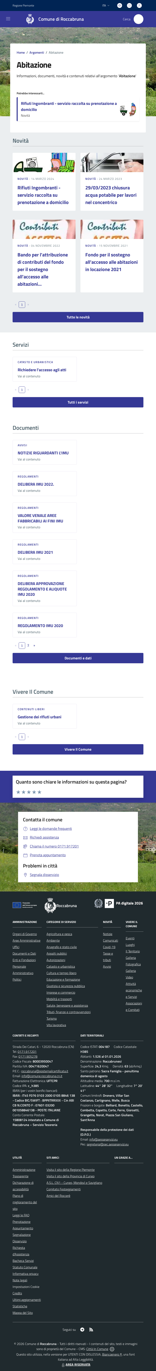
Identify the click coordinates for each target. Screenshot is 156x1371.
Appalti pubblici (57, 953)
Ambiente (53, 940)
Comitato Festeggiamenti (64, 1189)
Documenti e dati (78, 658)
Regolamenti (28, 476)
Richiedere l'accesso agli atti (42, 370)
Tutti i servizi (78, 402)
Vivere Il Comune (78, 749)
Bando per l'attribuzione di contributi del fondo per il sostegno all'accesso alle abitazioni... (42, 269)
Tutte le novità (78, 317)
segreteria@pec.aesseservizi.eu (108, 1144)
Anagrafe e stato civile (62, 946)
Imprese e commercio (61, 992)
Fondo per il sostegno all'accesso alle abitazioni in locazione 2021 (111, 262)
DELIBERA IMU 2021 (35, 552)
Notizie (107, 933)
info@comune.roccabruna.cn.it (42, 1076)
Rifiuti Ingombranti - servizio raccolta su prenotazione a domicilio (69, 106)
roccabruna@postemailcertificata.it (44, 1071)
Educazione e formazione (63, 979)
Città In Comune (97, 1348)
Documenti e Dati (24, 953)
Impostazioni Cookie (26, 1286)
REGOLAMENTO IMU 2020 (40, 625)
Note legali (20, 1280)
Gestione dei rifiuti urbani (39, 717)
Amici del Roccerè (58, 1195)
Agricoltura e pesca (59, 933)
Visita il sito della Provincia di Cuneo (70, 1176)
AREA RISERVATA (75, 1364)
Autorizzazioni (56, 959)
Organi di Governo (25, 933)
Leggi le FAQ (21, 1215)
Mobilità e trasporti (59, 998)
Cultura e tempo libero (61, 972)
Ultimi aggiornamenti (27, 1299)
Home (21, 52)
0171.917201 (27, 1051)
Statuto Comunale (25, 1267)
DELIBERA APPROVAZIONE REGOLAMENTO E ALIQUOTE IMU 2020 (42, 588)
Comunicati (110, 940)
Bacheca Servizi (23, 1260)
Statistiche (20, 1306)
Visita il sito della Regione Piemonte (71, 1169)
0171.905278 (27, 1056)
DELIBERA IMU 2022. (36, 484)
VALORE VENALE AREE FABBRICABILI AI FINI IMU (40, 518)
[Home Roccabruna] (53, 19)
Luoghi (130, 944)
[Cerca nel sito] (138, 19)
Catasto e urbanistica (35, 362)
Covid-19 (109, 946)
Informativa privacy (26, 1273)
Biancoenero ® (112, 1354)
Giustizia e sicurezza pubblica (66, 985)
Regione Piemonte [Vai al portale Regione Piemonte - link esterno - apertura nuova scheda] (23, 5)
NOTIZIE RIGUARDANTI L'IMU (43, 453)
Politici (17, 979)
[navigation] (8, 18)
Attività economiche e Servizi (134, 990)
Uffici (16, 946)
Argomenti (36, 52)
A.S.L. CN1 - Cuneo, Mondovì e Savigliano (74, 1182)
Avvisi (22, 445)
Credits (17, 1293)
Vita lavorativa (56, 1025)
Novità (23, 179)
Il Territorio (133, 951)
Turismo (52, 1018)
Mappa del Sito (23, 1312)
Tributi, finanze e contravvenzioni (69, 1012)
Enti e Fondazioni (24, 959)
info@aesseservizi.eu (103, 1139)
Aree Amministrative (26, 940)
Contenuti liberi (31, 709)
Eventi (130, 938)
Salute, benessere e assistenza (67, 1005)
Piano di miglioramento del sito (25, 1202)
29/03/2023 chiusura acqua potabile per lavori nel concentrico (110, 195)
